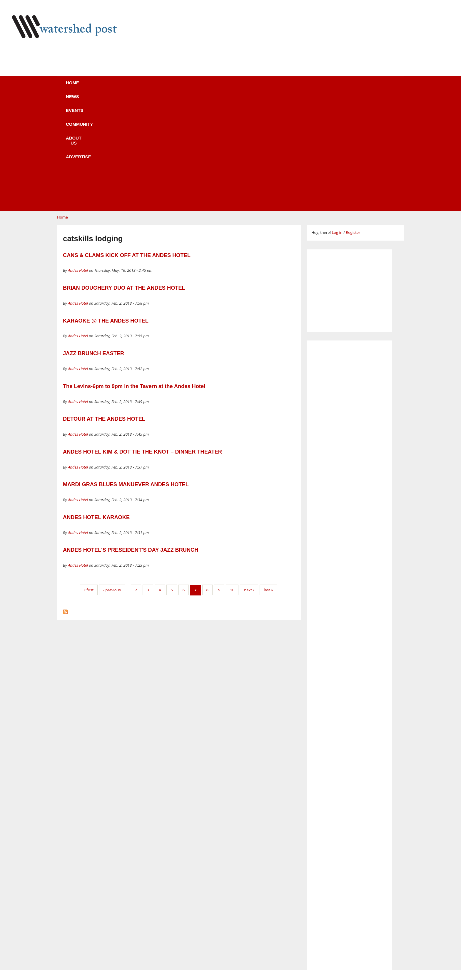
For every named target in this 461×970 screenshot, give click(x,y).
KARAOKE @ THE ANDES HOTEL (105, 209)
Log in (337, 120)
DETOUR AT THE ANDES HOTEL (104, 307)
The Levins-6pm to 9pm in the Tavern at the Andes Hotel (134, 275)
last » (268, 478)
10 (232, 478)
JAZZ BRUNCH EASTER (93, 242)
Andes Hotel (78, 158)
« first (89, 478)
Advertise (282, 86)
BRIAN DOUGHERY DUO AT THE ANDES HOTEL (124, 176)
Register (353, 120)
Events (155, 86)
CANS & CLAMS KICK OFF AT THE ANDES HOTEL (127, 144)
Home (89, 86)
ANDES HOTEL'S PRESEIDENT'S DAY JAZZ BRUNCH (130, 438)
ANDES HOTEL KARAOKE (96, 406)
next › (249, 478)
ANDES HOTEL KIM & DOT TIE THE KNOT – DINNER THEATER (142, 340)
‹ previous (112, 478)
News (121, 86)
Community (196, 86)
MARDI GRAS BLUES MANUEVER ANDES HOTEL (126, 373)
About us (240, 86)
